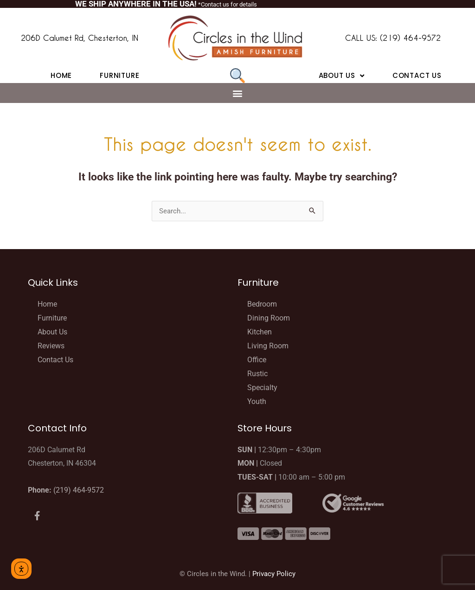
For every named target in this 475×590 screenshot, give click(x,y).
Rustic (257, 373)
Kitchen (259, 331)
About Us (342, 76)
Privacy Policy (273, 574)
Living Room (268, 345)
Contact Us (417, 75)
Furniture (119, 75)
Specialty (262, 387)
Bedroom (262, 304)
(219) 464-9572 (78, 490)
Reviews (51, 345)
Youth (256, 401)
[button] (237, 93)
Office (256, 359)
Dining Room (268, 318)
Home (61, 75)
